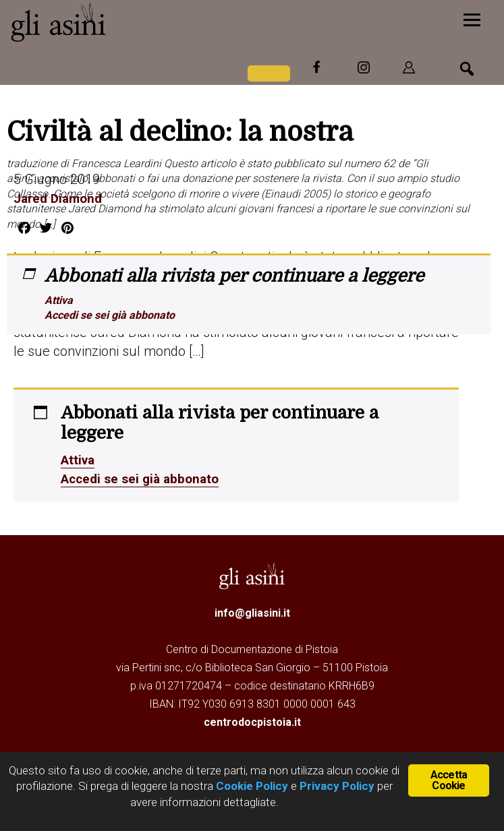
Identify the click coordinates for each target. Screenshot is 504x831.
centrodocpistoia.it (252, 722)
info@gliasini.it (252, 613)
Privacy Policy (337, 786)
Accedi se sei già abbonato (110, 315)
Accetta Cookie (448, 779)
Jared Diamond (60, 198)
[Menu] (472, 18)
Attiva (59, 300)
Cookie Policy (250, 786)
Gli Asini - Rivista (111, 22)
